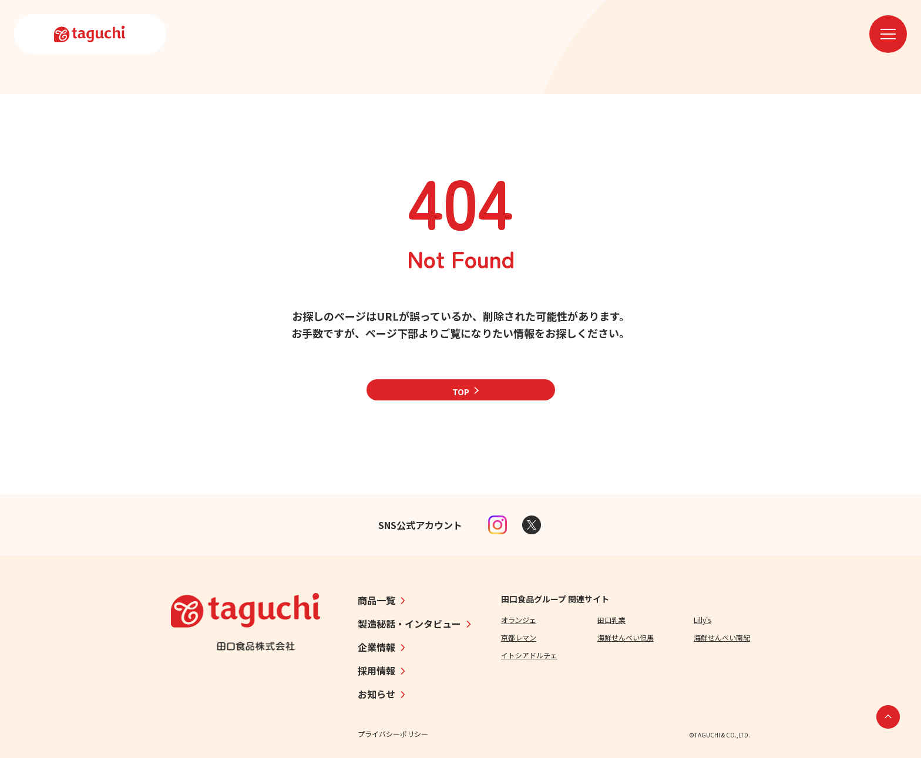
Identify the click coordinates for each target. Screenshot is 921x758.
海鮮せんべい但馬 (625, 637)
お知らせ (376, 694)
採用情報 (376, 670)
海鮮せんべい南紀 (722, 637)
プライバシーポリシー (393, 734)
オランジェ (518, 620)
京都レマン (518, 637)
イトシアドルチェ (529, 655)
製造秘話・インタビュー (409, 623)
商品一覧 (376, 600)
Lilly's (702, 620)
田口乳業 (611, 620)
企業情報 (376, 647)
